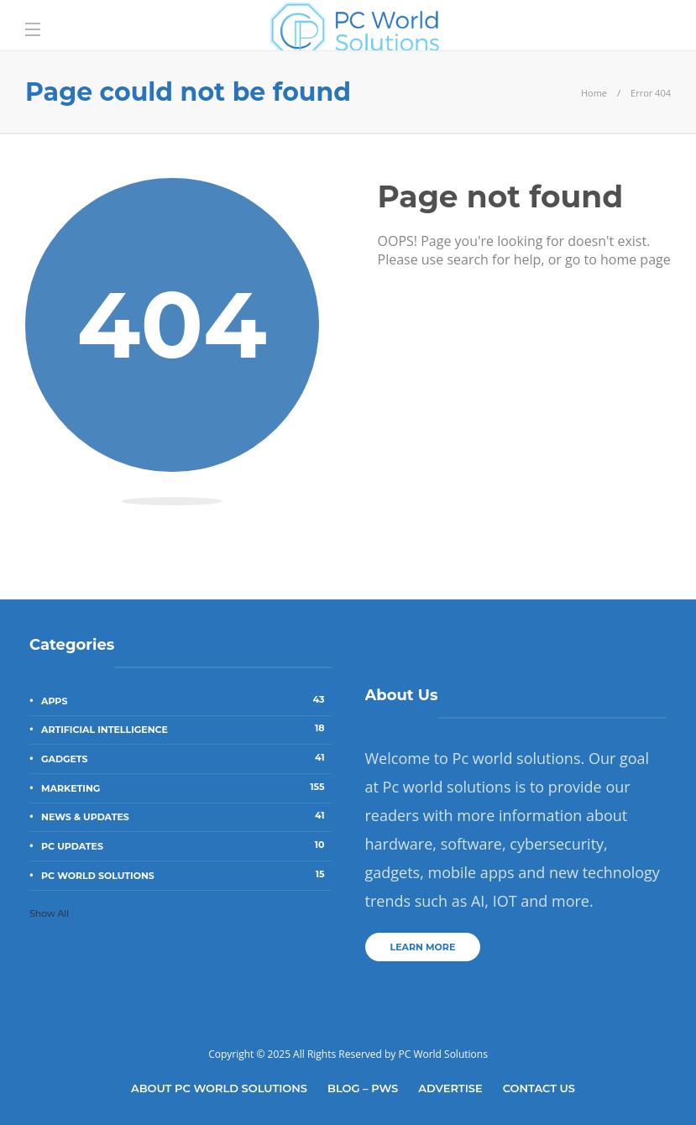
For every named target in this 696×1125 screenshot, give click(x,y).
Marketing (186, 787)
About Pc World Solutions (219, 1088)
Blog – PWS (362, 1088)
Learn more (423, 947)
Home (594, 92)
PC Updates (186, 845)
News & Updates (186, 816)
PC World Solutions (186, 875)
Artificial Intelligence (186, 728)
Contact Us (539, 1088)
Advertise (450, 1088)
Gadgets (186, 758)
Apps (186, 700)
